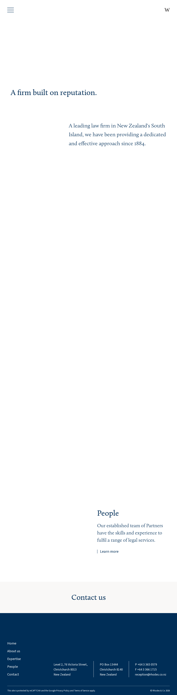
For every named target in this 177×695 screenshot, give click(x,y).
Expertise (14, 659)
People (108, 513)
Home (11, 643)
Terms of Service (81, 690)
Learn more (109, 551)
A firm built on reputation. (54, 92)
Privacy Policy (62, 690)
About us (13, 651)
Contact (13, 674)
